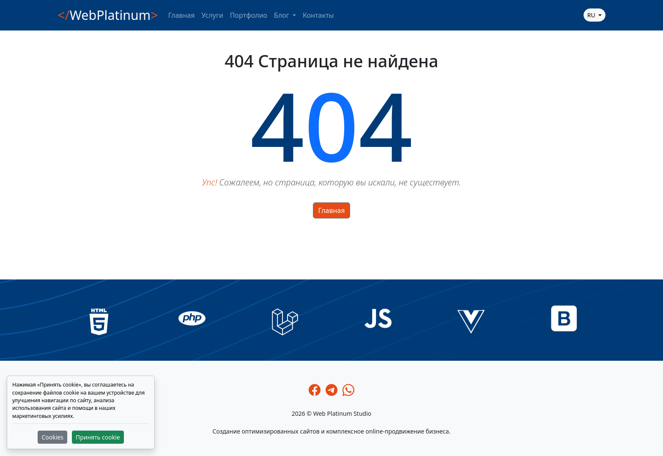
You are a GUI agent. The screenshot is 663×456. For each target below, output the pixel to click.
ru (592, 15)
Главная (181, 15)
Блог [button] (282, 15)
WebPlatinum (108, 15)
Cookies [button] (52, 437)
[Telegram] (331, 390)
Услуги (212, 15)
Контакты (318, 15)
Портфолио (248, 15)
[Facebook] (315, 390)
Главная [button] (331, 210)
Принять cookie (98, 437)
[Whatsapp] (348, 390)
